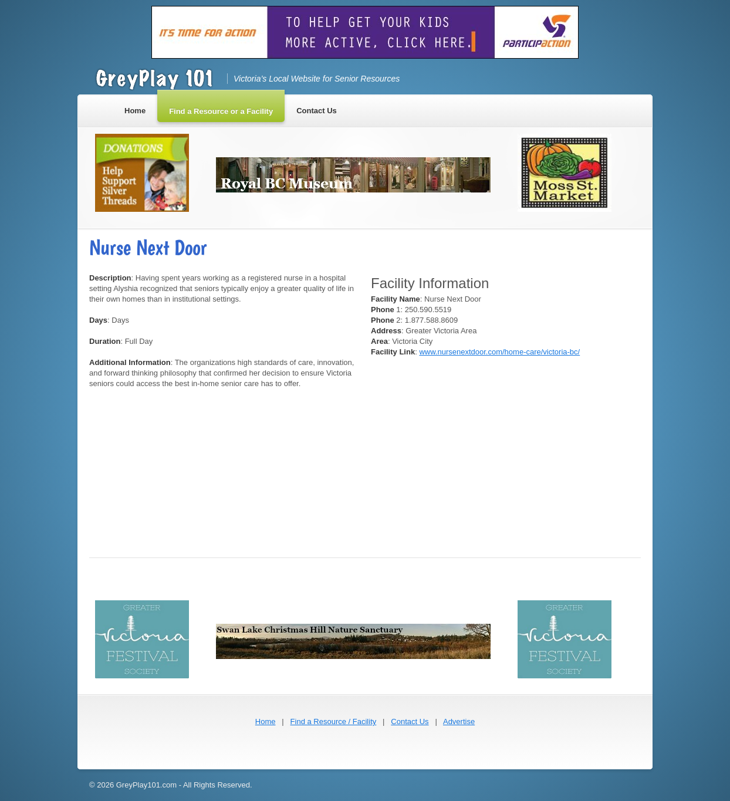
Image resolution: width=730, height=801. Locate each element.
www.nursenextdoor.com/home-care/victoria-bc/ (499, 351)
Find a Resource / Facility (333, 721)
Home (265, 721)
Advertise (459, 721)
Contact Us (409, 721)
